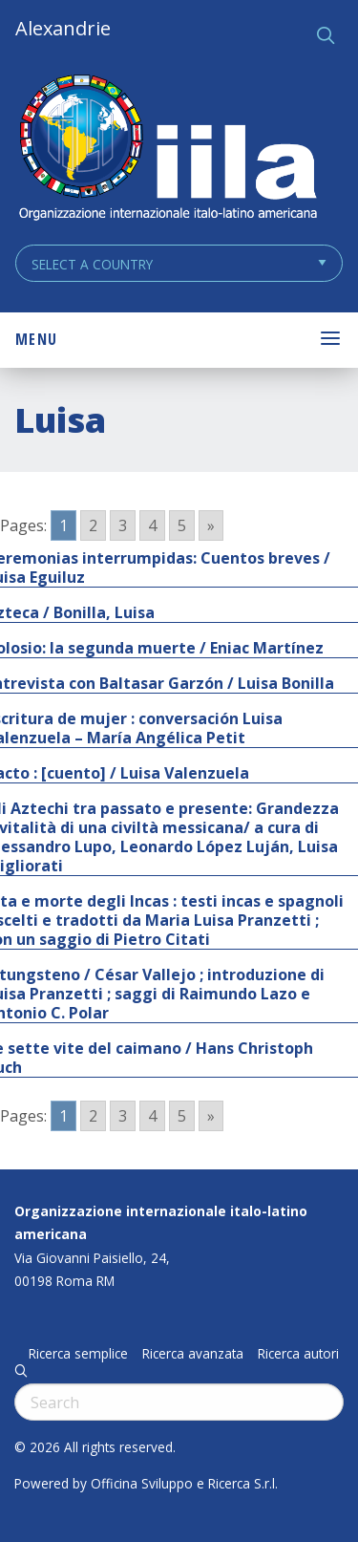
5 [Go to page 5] (182, 525)
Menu (36, 339)
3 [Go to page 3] (122, 525)
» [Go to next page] (211, 525)
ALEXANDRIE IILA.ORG (167, 149)
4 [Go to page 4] (152, 525)
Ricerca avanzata (192, 1353)
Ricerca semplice (78, 1353)
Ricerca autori (298, 1353)
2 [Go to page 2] (93, 525)
